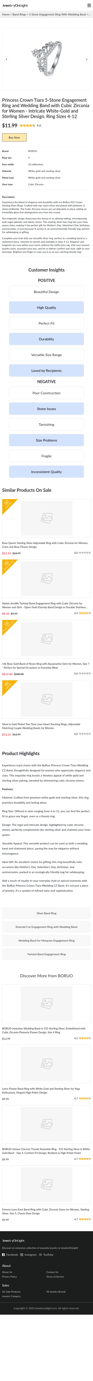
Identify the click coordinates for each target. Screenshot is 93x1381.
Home (6, 14)
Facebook (12, 1318)
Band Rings (19, 14)
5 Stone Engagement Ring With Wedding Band (57, 14)
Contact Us (52, 1336)
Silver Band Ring (46, 948)
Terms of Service (55, 1341)
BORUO (32, 156)
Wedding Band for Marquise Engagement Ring (46, 975)
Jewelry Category (11, 1362)
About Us (7, 1336)
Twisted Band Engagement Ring (46, 989)
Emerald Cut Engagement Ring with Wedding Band (47, 961)
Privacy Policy (9, 1341)
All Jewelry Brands (56, 1357)
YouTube (48, 1318)
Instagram (31, 1318)
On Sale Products (11, 1357)
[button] (86, 62)
